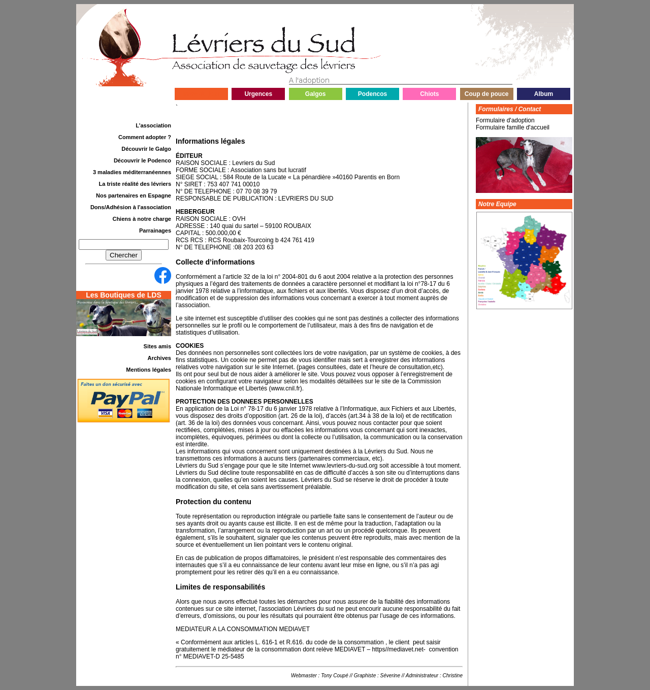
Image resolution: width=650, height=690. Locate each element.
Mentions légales (148, 370)
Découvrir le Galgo (146, 149)
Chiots (429, 93)
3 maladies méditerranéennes (132, 172)
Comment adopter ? (144, 137)
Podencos (372, 93)
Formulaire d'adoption (505, 120)
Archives (159, 358)
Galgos (315, 93)
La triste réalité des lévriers (135, 184)
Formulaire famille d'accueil (512, 127)
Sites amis (157, 346)
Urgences (258, 93)
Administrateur (422, 675)
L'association (153, 125)
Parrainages (155, 230)
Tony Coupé (334, 675)
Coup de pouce (487, 93)
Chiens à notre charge (141, 219)
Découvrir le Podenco (142, 160)
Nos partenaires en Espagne (133, 195)
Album (543, 93)
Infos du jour (201, 93)
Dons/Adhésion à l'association (130, 207)
